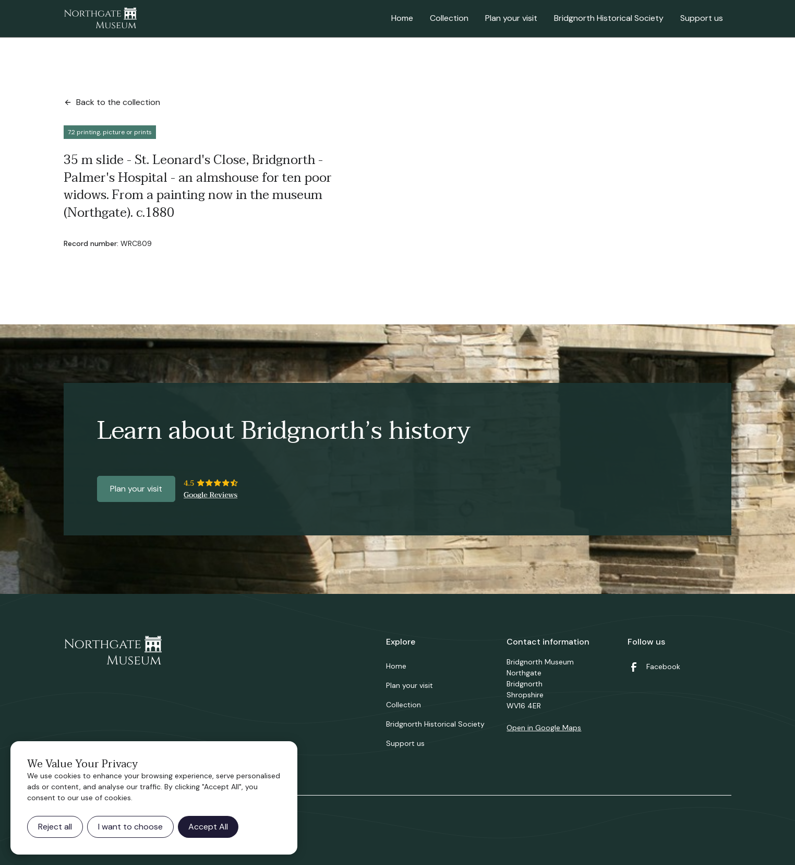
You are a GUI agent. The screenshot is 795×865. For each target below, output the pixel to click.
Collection (449, 18)
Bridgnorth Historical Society (609, 18)
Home (402, 18)
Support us (701, 18)
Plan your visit (511, 18)
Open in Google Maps (544, 727)
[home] (100, 18)
